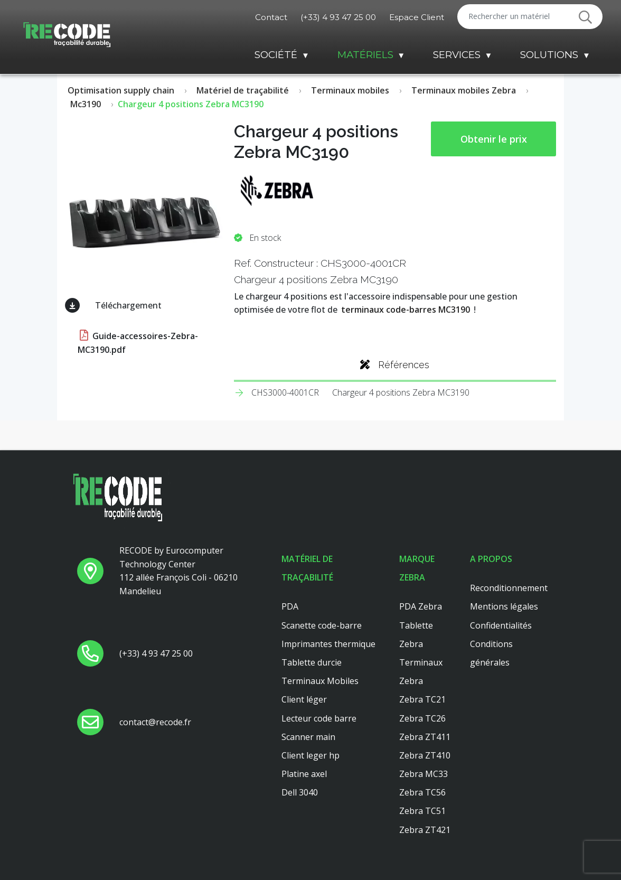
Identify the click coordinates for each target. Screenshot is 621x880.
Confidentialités (501, 625)
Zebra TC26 (422, 718)
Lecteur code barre (318, 718)
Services (457, 55)
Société (276, 55)
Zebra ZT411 (424, 737)
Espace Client (416, 17)
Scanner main (308, 737)
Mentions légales (504, 606)
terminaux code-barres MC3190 (405, 309)
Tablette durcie (311, 662)
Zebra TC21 (422, 699)
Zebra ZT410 (424, 755)
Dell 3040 (299, 792)
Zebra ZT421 (424, 830)
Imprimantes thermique (328, 644)
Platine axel (304, 774)
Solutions (549, 55)
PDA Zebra (420, 606)
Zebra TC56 (422, 792)
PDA (289, 606)
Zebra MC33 (423, 774)
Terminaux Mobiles (320, 681)
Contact (271, 17)
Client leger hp (310, 755)
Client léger (304, 699)
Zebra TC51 (422, 811)
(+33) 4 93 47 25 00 (338, 17)
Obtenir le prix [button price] (493, 139)
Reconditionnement (509, 588)
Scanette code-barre (321, 625)
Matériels (365, 55)
